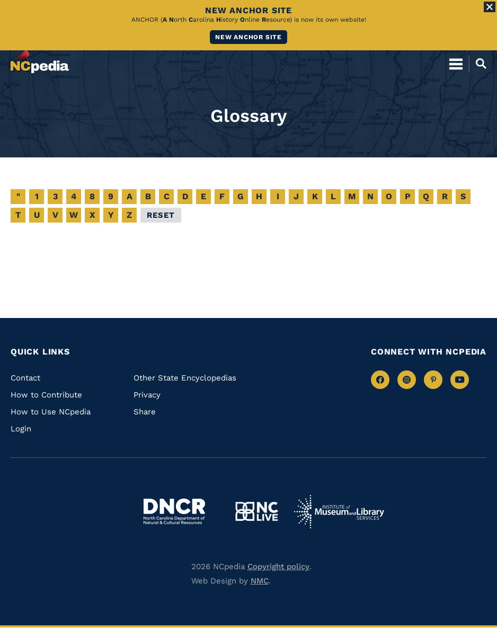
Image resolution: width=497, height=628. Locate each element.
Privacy (147, 395)
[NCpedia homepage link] (40, 59)
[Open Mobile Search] (477, 63)
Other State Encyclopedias (185, 378)
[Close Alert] (489, 7)
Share (145, 412)
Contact (25, 378)
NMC (260, 581)
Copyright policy (278, 566)
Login (21, 429)
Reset (161, 215)
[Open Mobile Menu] (456, 63)
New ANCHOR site (248, 37)
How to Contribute (46, 395)
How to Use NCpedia (51, 412)
